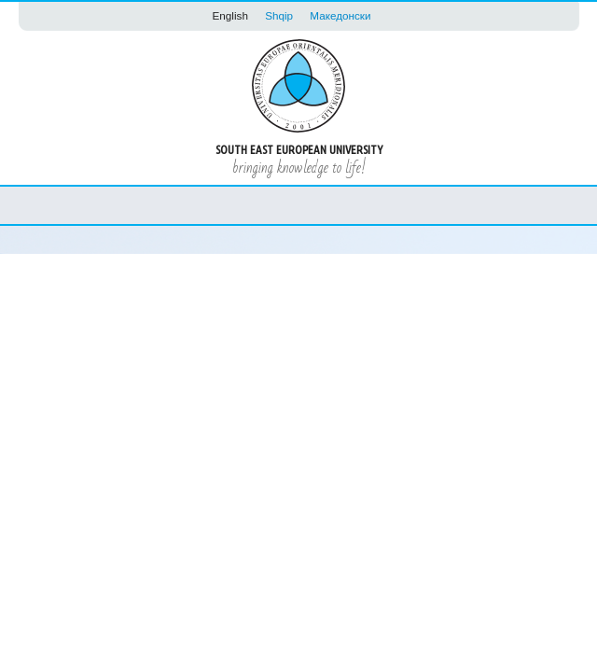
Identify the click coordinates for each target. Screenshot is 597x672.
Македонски (340, 15)
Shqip (279, 15)
